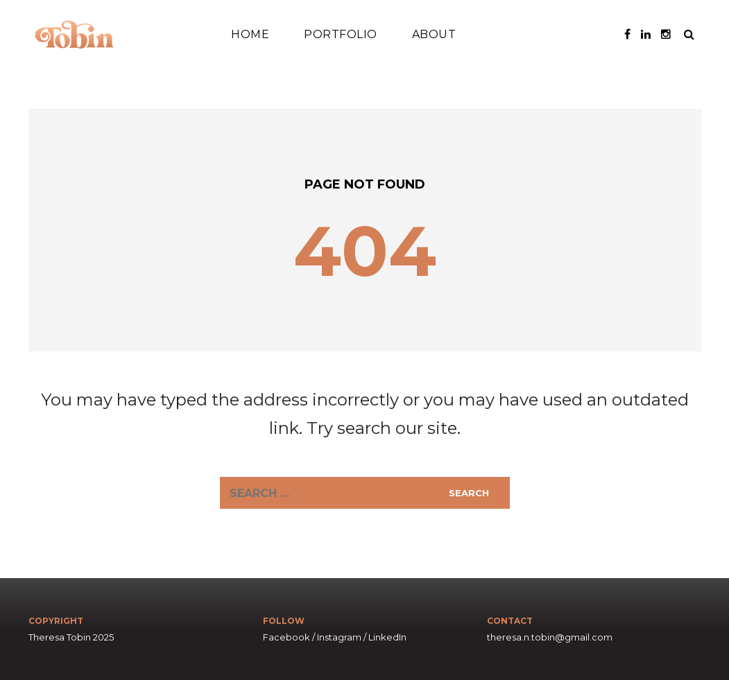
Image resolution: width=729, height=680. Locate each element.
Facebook (286, 637)
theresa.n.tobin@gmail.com (549, 637)
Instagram (339, 637)
